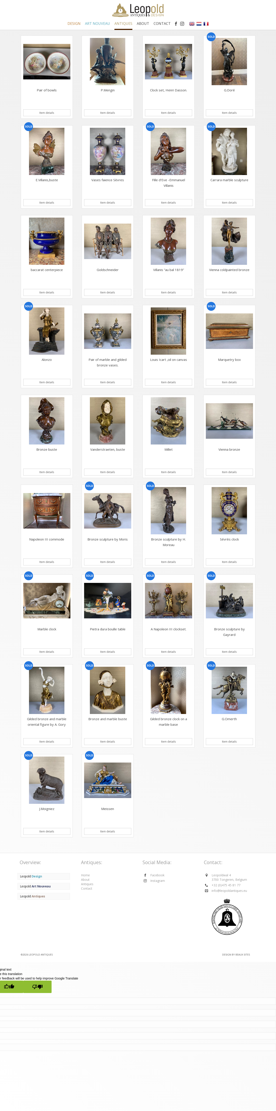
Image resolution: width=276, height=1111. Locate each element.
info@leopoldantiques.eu (229, 891)
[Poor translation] (37, 987)
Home (85, 875)
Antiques (87, 884)
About (143, 23)
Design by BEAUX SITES (236, 954)
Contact (162, 23)
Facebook (157, 875)
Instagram (157, 881)
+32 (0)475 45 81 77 (226, 885)
